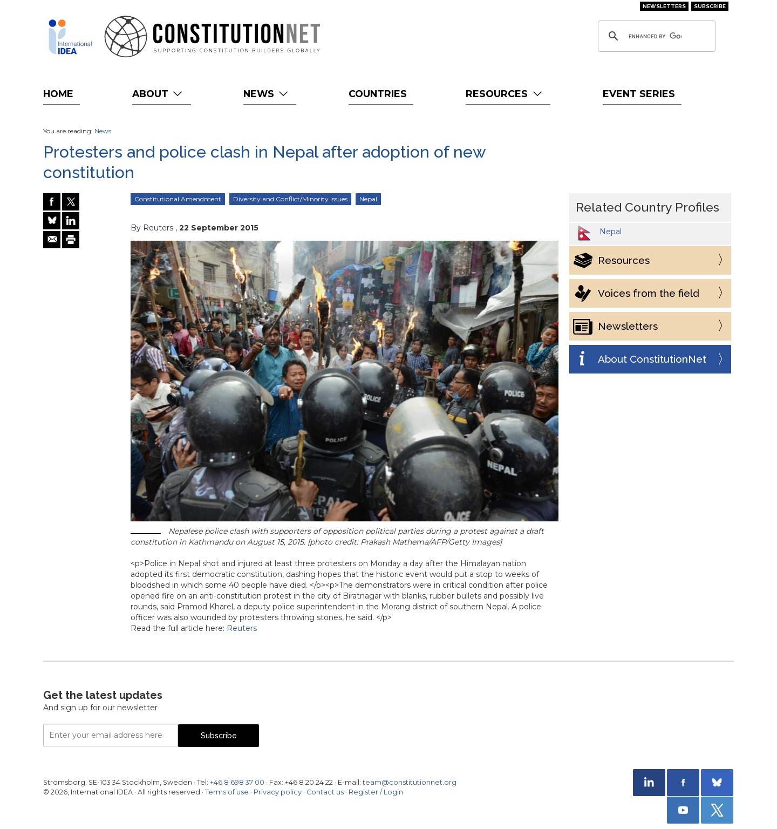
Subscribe (710, 6)
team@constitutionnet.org (409, 782)
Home (58, 93)
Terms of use (227, 792)
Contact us (325, 792)
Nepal (368, 199)
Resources (505, 93)
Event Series (639, 93)
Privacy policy (278, 792)
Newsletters (664, 6)
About (158, 93)
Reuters (242, 628)
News (266, 93)
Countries (378, 93)
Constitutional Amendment (177, 199)
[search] (655, 36)
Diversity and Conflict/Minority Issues (290, 199)
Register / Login (376, 792)
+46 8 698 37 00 (237, 782)
